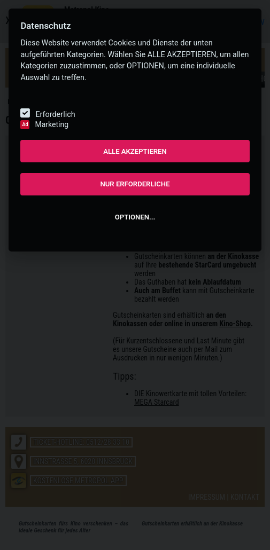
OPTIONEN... (135, 217)
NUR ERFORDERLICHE (134, 184)
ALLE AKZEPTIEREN (135, 151)
